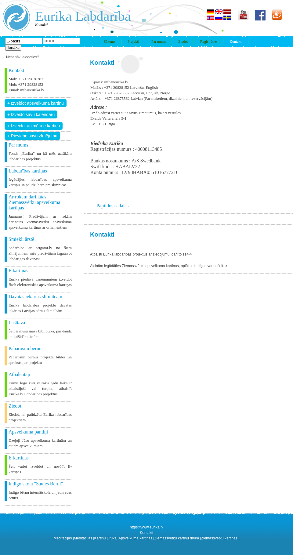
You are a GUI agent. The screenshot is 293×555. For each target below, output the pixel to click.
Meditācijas (63, 538)
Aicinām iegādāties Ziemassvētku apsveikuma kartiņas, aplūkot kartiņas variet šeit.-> (159, 266)
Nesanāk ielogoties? (22, 57)
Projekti (133, 41)
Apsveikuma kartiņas (135, 538)
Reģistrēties (209, 41)
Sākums (109, 41)
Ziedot (183, 41)
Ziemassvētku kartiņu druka (176, 538)
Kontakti (236, 41)
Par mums (158, 41)
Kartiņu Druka (105, 538)
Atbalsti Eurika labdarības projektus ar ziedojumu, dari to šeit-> (141, 254)
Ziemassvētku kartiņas (219, 538)
